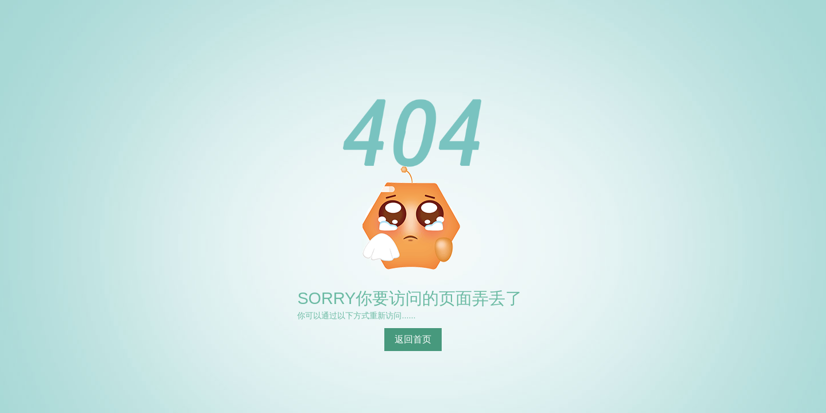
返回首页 (413, 339)
